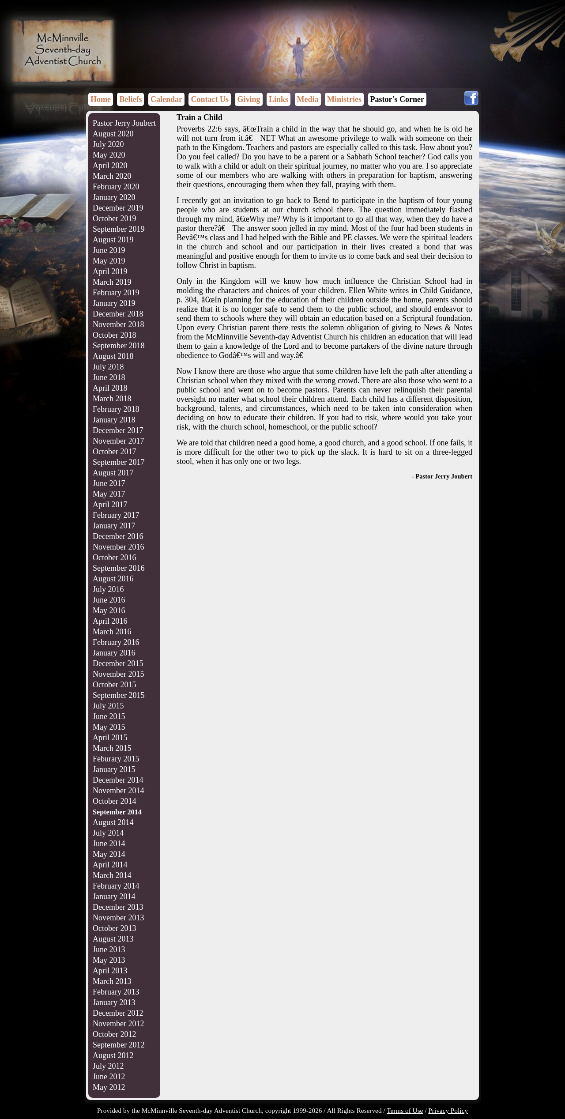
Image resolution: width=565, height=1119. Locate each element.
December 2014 (118, 780)
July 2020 (108, 144)
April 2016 (110, 621)
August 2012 (113, 1055)
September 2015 (118, 695)
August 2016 (113, 578)
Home (100, 99)
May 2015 (109, 727)
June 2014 (109, 843)
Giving (248, 99)
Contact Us (210, 99)
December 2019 (118, 207)
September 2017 (118, 462)
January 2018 (114, 419)
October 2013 (114, 928)
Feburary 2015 (116, 758)
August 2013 (113, 938)
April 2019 (110, 271)
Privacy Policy (448, 1110)
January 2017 (114, 525)
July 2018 (108, 366)
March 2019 (112, 282)
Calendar (166, 99)
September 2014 (117, 812)
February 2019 (116, 292)
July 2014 (108, 833)
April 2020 (110, 165)
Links (278, 99)
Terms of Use (405, 1110)
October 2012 (114, 1034)
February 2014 (116, 886)
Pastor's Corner (397, 99)
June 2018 (109, 377)
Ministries (344, 99)
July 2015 (108, 705)
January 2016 (114, 652)
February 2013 (116, 991)
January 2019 (114, 303)
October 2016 (114, 557)
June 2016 (109, 599)
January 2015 (114, 769)
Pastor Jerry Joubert (124, 123)
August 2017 (113, 472)
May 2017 (109, 494)
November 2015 (118, 674)
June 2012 (109, 1076)
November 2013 (118, 917)
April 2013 (110, 970)
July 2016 (108, 589)
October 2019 (114, 218)
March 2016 (112, 631)
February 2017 (116, 515)
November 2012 (118, 1023)
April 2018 (110, 388)
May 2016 (109, 610)
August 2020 (113, 133)
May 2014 (109, 854)
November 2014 (118, 790)
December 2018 (118, 313)
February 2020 (116, 186)
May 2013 (109, 960)
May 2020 (109, 155)
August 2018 (113, 356)
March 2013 (112, 981)
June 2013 (109, 949)
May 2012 (109, 1087)
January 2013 (114, 1002)
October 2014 (114, 801)
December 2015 (118, 663)
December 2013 (118, 907)
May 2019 (109, 260)
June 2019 (109, 250)
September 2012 (118, 1044)
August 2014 (113, 822)
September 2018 (118, 345)
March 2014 (112, 875)
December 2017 (118, 430)
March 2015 (112, 748)
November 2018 (118, 324)
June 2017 (109, 483)
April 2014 (110, 864)
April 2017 (110, 504)
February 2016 (116, 642)
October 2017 (114, 451)
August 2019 (113, 239)
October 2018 (114, 335)
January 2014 (114, 896)
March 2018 (112, 398)
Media (308, 99)
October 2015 (114, 684)
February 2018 (116, 409)
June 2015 (109, 716)
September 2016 (118, 568)
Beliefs (130, 99)
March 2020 (112, 176)
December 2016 (118, 536)
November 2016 (118, 547)
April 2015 (110, 737)
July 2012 (108, 1066)
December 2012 (118, 1013)
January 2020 (114, 197)
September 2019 (118, 229)
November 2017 (118, 441)
